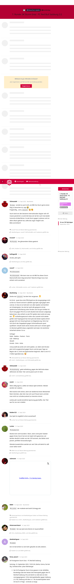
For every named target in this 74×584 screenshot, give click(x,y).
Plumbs (14, 63)
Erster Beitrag (62, 40)
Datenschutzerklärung (65, 582)
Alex (13, 26)
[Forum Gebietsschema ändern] (46, 6)
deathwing (15, 190)
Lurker (14, 329)
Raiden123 (15, 251)
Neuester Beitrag (63, 72)
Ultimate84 (15, 93)
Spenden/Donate (7, 582)
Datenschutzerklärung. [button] (48, 579)
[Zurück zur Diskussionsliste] (2, 2)
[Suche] (39, 6)
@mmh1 (25, 31)
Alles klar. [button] (69, 577)
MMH (14, 350)
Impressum (53, 582)
